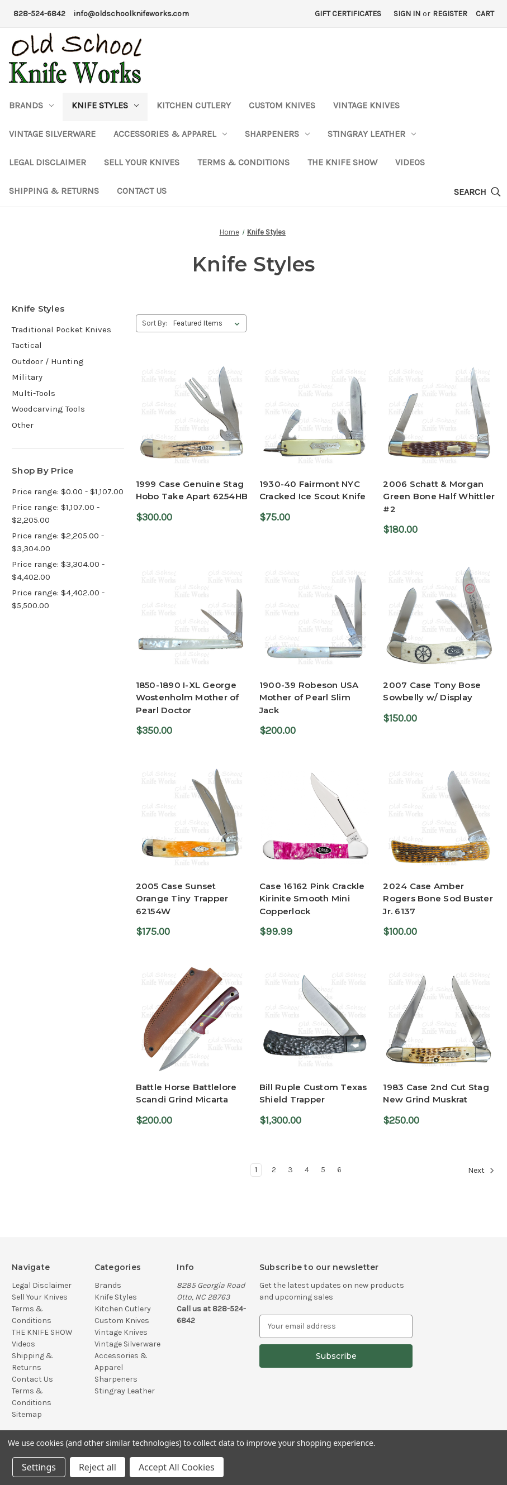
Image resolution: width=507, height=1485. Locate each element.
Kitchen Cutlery (194, 105)
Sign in (407, 13)
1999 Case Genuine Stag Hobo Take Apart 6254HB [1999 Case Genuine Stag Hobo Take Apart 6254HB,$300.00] (192, 490)
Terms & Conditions (243, 162)
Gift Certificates (348, 13)
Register (450, 13)
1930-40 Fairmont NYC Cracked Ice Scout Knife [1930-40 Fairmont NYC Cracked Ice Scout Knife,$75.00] (312, 490)
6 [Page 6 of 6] (339, 1169)
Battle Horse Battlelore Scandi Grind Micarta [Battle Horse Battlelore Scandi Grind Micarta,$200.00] (186, 1093)
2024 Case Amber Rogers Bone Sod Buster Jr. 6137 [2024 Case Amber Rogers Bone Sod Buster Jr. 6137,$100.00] (438, 898)
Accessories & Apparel (170, 133)
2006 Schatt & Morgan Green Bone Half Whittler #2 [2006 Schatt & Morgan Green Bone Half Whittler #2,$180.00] (439, 496)
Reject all (97, 1467)
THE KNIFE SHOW (342, 162)
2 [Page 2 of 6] (274, 1169)
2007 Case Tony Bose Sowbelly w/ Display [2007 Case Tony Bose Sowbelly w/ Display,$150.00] (432, 691)
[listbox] (209, 323)
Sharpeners (277, 133)
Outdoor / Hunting (48, 361)
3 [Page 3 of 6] (290, 1169)
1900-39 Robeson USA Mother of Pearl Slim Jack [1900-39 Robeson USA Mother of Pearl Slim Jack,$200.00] (309, 697)
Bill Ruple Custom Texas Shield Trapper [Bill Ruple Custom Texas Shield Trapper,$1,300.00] (313, 1093)
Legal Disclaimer (47, 162)
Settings (39, 1467)
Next (481, 1170)
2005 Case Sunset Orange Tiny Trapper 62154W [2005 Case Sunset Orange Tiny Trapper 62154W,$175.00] (182, 898)
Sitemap (27, 1414)
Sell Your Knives (141, 162)
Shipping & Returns (54, 190)
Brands (31, 105)
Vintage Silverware (52, 133)
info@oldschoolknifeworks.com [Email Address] (131, 13)
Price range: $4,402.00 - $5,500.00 (58, 599)
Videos (410, 162)
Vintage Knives (366, 105)
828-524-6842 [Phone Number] (39, 13)
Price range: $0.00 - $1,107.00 (68, 491)
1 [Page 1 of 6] (256, 1169)
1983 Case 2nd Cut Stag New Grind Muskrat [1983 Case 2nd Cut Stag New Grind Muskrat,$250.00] (436, 1093)
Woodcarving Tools (48, 409)
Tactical (27, 345)
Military (27, 377)
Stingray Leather (372, 133)
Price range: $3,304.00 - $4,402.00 (58, 570)
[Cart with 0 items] (485, 13)
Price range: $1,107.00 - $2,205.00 (55, 513)
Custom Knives (282, 105)
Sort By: (154, 323)
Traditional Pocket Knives (61, 329)
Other (23, 425)
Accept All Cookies (177, 1467)
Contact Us (142, 190)
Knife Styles (105, 105)
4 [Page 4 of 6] (307, 1169)
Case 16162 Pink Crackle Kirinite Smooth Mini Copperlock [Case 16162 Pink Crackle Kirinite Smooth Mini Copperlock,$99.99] (312, 898)
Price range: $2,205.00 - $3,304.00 (58, 542)
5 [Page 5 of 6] (323, 1169)
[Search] (477, 192)
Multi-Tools (33, 393)
